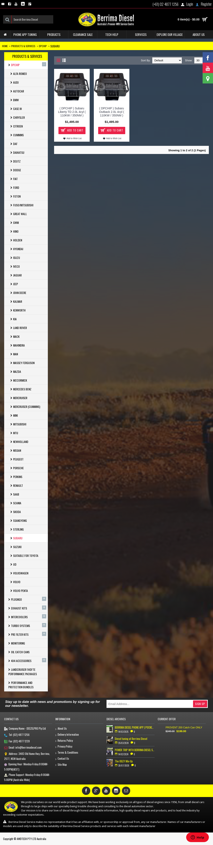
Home (5, 46)
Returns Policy (64, 740)
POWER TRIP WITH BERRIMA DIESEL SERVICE (135, 750)
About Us (61, 728)
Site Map (61, 764)
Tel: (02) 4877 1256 (17, 735)
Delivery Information (67, 734)
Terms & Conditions (66, 752)
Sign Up (200, 704)
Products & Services (23, 46)
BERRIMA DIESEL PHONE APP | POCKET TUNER (135, 727)
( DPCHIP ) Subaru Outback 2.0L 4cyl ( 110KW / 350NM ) (111, 112)
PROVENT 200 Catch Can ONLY (184, 727)
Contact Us (62, 758)
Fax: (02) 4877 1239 (17, 741)
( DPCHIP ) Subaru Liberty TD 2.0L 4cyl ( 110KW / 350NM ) (71, 112)
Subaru (55, 46)
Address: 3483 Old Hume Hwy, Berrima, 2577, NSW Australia (27, 756)
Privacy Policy (63, 746)
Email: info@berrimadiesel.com (23, 747)
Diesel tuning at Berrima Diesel (131, 739)
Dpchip (43, 46)
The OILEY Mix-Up (124, 761)
